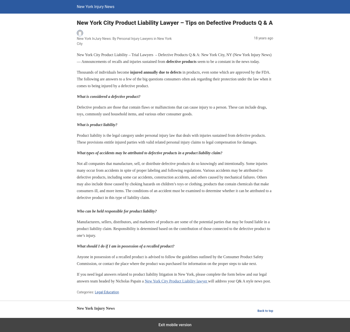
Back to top (265, 311)
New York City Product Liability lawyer (176, 281)
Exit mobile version (175, 325)
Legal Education (107, 292)
